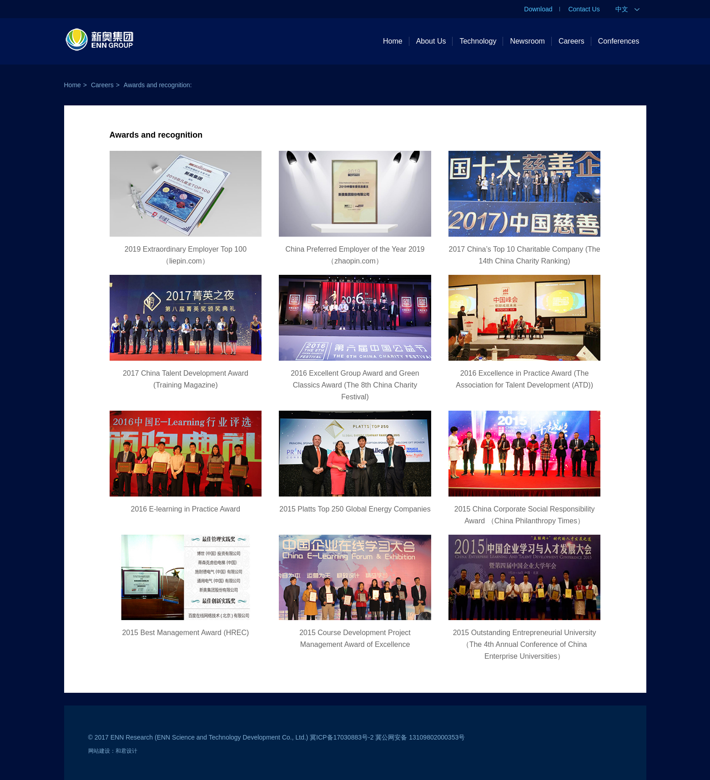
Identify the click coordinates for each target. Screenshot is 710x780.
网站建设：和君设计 (112, 751)
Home (393, 41)
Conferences (619, 41)
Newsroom (527, 41)
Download (538, 9)
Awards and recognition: (158, 85)
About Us (431, 41)
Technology (477, 41)
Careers (571, 41)
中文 (627, 9)
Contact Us (583, 9)
